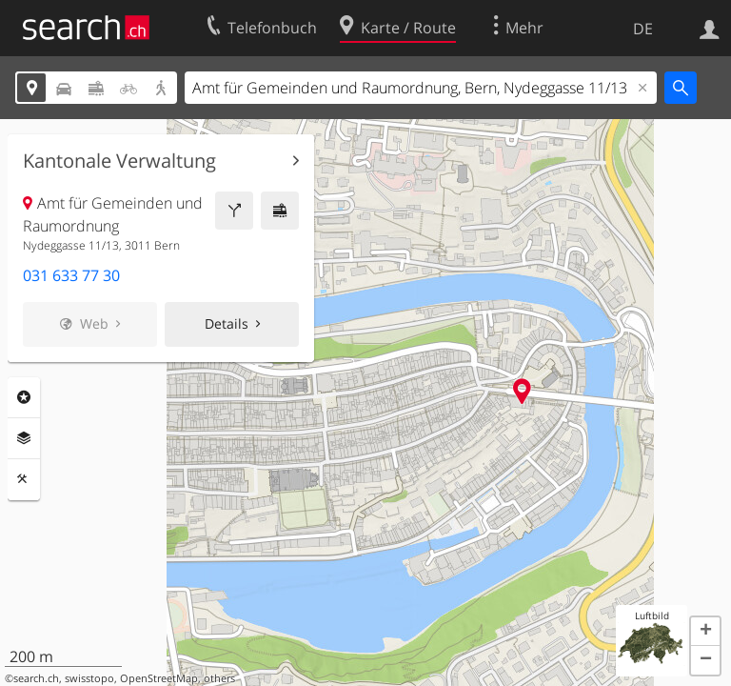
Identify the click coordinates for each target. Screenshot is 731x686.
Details (226, 323)
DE (643, 28)
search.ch (36, 678)
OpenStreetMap (159, 678)
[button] (705, 631)
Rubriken (24, 397)
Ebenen (24, 438)
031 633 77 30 (71, 275)
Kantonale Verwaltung (119, 161)
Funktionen (24, 479)
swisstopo (89, 678)
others (219, 678)
